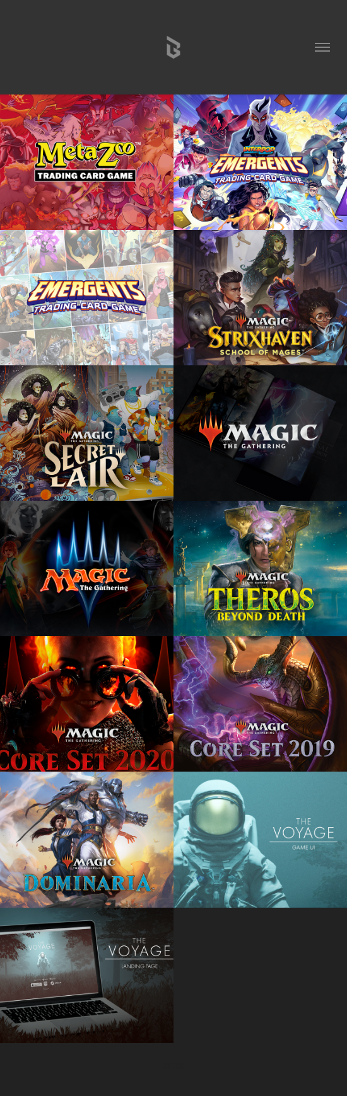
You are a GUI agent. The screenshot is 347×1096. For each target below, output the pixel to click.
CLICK (174, 1065)
